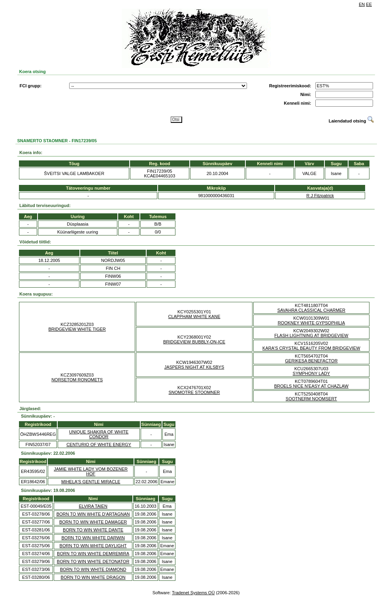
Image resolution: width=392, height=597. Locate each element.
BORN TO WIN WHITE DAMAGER (93, 522)
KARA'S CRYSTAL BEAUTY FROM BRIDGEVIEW (311, 348)
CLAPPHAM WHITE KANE (194, 316)
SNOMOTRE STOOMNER (194, 392)
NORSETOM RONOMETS (77, 379)
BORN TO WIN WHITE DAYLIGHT (93, 545)
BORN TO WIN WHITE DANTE (93, 529)
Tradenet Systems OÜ (193, 592)
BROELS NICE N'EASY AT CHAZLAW (311, 386)
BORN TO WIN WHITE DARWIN (93, 537)
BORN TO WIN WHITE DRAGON (93, 577)
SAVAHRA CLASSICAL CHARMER (311, 310)
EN (362, 4)
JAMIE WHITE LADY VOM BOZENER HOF (91, 471)
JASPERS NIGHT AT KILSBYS (194, 367)
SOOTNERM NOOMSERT (311, 398)
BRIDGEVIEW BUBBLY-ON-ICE (194, 341)
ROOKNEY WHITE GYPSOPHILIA (311, 322)
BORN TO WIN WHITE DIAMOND (93, 569)
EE (369, 4)
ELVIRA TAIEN (93, 506)
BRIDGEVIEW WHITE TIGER (77, 329)
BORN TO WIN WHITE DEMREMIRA (93, 553)
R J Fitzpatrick (320, 195)
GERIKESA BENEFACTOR (311, 360)
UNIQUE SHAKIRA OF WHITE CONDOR (98, 434)
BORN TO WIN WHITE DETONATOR (93, 561)
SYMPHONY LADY (311, 373)
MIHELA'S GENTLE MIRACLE (90, 481)
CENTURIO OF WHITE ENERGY (98, 444)
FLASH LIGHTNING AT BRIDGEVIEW (311, 335)
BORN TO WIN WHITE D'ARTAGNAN (93, 514)
